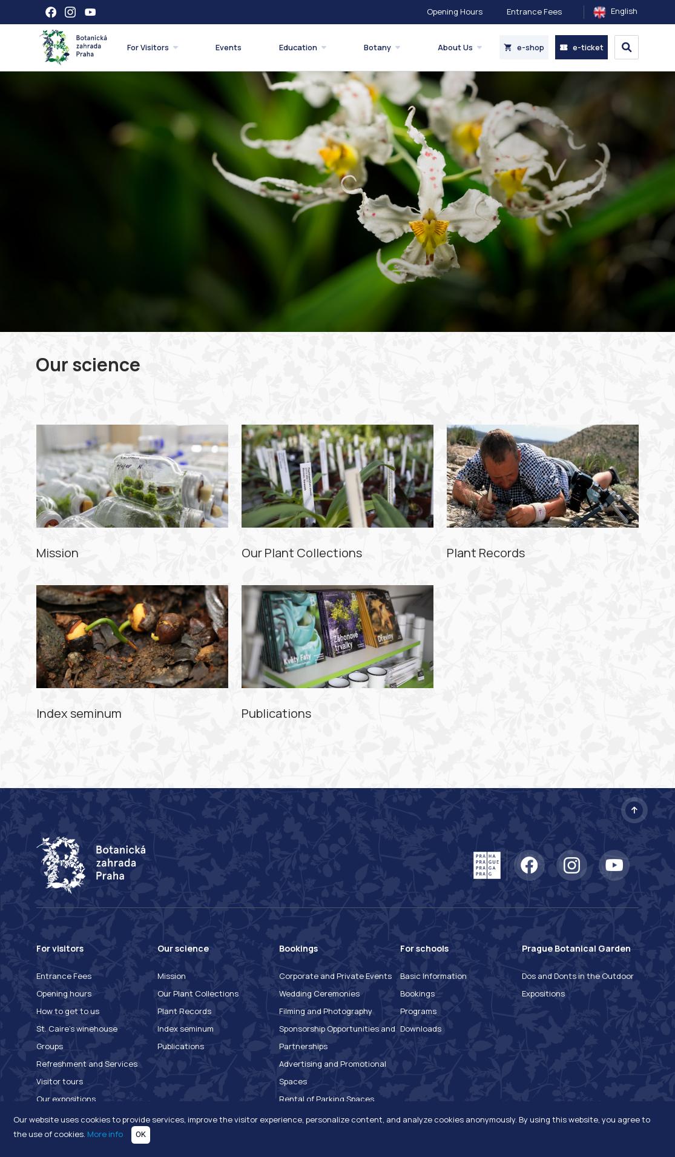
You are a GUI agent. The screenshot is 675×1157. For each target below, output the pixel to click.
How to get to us (67, 1011)
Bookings (417, 993)
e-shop (524, 47)
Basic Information (433, 975)
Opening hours (63, 993)
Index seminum (185, 1028)
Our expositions (66, 1098)
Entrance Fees (534, 11)
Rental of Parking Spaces (326, 1098)
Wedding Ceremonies (319, 993)
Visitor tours (59, 1081)
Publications (180, 1046)
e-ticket (581, 47)
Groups (49, 1046)
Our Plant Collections (198, 993)
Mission (171, 975)
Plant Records (184, 1011)
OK (141, 1134)
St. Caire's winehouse (76, 1028)
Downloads (420, 1028)
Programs (418, 1011)
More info (105, 1134)
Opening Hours (454, 11)
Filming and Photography (325, 1011)
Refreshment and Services (86, 1063)
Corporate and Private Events (335, 975)
